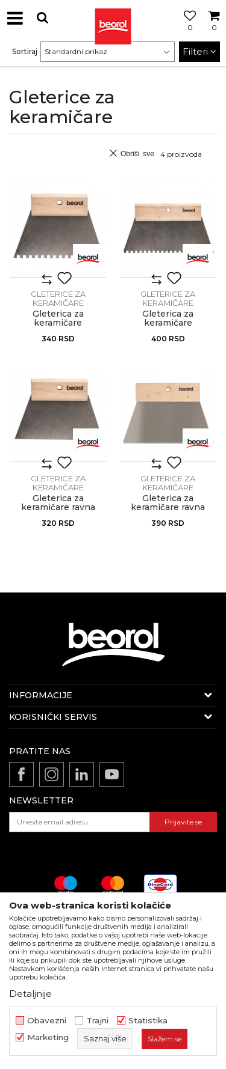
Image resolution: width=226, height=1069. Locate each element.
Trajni (97, 1020)
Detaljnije (30, 993)
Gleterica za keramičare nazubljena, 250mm (168, 323)
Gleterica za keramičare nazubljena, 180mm (58, 323)
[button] (42, 17)
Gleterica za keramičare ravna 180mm (58, 507)
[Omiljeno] (187, 32)
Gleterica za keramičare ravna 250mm (168, 507)
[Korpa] (214, 32)
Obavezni (46, 1020)
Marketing (48, 1037)
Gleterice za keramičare (58, 298)
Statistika (148, 1020)
